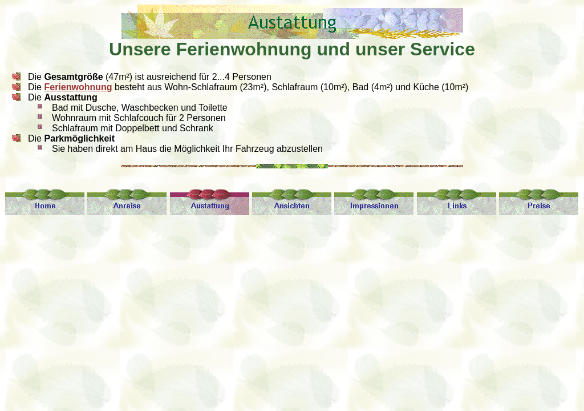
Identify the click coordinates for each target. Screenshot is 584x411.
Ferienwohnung (78, 87)
